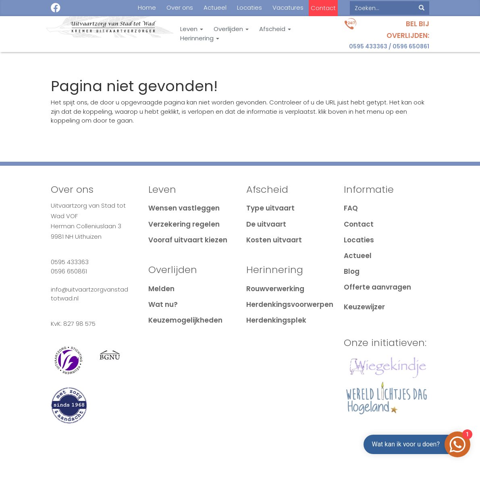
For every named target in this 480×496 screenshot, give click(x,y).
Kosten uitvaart (274, 240)
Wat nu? (163, 304)
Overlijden (231, 29)
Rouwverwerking (275, 289)
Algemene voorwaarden (192, 471)
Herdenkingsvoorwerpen (289, 304)
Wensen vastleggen (184, 208)
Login (417, 471)
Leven (191, 29)
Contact (323, 8)
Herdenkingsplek (276, 320)
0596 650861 (411, 46)
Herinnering (199, 38)
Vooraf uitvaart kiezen (187, 240)
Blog (351, 271)
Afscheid (275, 29)
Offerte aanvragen (377, 287)
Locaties (249, 8)
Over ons (179, 8)
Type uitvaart (270, 208)
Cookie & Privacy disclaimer (95, 471)
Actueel (215, 8)
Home (147, 8)
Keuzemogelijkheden (185, 320)
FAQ (351, 208)
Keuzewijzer (364, 307)
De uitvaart (266, 224)
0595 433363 (368, 46)
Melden (161, 289)
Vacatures (287, 8)
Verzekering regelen (184, 224)
